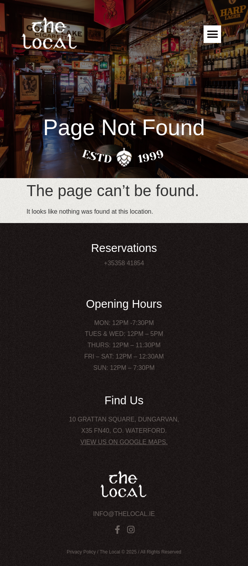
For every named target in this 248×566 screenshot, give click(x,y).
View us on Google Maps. (124, 442)
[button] (212, 34)
